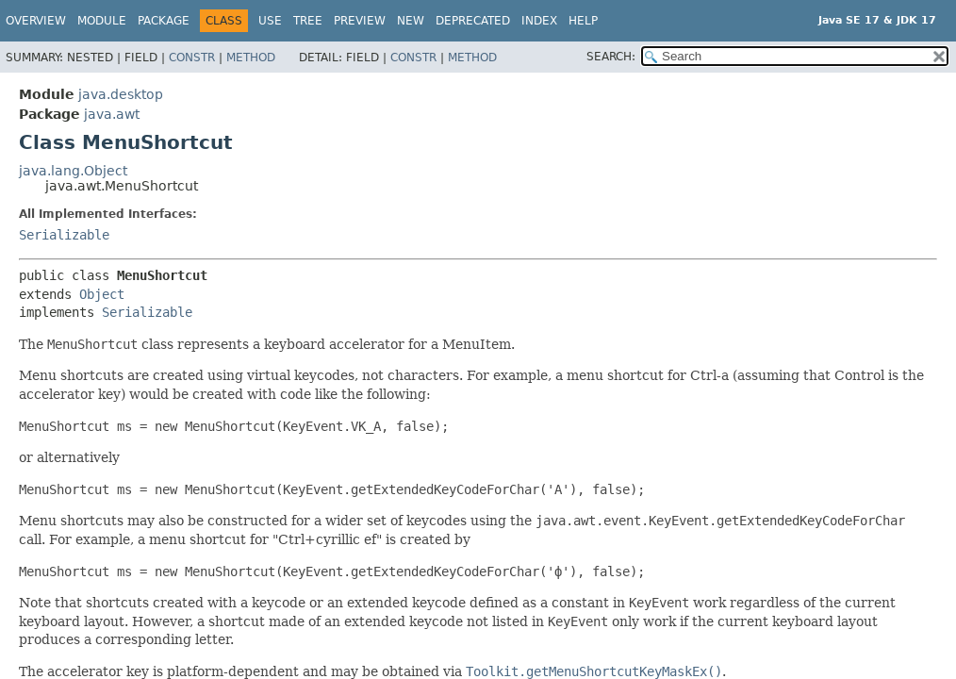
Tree (307, 20)
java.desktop (120, 94)
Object (101, 294)
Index (539, 20)
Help (583, 20)
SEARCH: (610, 56)
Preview (360, 20)
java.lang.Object (73, 170)
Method (250, 57)
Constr (192, 57)
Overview (36, 20)
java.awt (112, 114)
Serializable (64, 234)
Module (101, 20)
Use (270, 20)
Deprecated (473, 20)
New (410, 20)
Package (164, 20)
